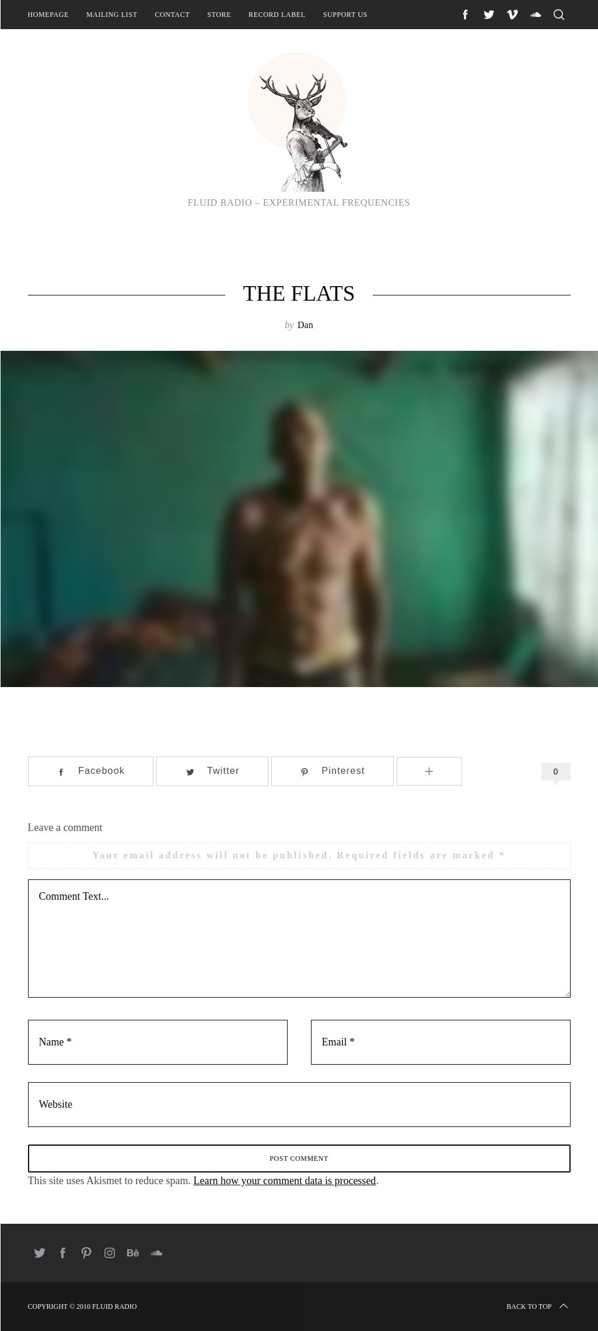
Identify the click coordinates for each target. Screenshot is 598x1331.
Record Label (277, 14)
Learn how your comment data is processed (284, 1180)
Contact (172, 14)
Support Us (345, 14)
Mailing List (112, 14)
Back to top (538, 1306)
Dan (305, 325)
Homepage (48, 14)
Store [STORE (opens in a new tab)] (219, 14)
